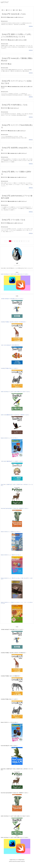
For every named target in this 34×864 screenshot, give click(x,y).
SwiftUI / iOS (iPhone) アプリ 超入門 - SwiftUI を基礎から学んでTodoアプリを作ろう (17, 401)
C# (9, 153)
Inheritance (12, 177)
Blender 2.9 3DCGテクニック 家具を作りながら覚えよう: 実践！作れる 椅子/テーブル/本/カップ (17, 588)
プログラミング (9, 10)
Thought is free (23, 861)
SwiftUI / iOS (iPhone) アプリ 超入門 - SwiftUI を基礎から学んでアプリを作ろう (17, 282)
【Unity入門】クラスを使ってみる (13, 220)
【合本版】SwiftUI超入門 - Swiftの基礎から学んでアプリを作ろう (17, 308)
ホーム (4, 10)
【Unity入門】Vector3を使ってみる (13, 14)
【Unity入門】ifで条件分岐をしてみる (14, 105)
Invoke (10, 63)
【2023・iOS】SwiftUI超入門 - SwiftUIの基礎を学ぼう (17, 354)
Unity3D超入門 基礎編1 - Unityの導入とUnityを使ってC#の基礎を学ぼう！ (17, 331)
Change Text (11, 130)
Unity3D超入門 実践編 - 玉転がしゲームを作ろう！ (17, 378)
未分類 (25, 39)
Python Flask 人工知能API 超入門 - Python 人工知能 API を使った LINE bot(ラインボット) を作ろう (17, 494)
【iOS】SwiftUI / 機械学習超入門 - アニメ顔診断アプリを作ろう (17, 470)
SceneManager (14, 86)
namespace (12, 153)
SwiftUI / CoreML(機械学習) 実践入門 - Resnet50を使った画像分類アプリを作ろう (17, 424)
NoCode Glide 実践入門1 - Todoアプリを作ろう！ (17, 755)
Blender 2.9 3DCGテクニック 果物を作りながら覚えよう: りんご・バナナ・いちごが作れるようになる (17, 612)
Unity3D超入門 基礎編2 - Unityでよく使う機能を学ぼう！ (17, 685)
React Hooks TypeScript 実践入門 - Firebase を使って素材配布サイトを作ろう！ (17, 518)
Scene (10, 86)
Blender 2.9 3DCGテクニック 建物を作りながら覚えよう (17, 541)
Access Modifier (11, 201)
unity (9, 17)
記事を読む (31, 26)
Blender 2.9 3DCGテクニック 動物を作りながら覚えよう (17, 564)
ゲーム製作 (16, 10)
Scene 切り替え (20, 86)
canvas (10, 39)
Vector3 (12, 17)
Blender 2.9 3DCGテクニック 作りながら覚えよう (17, 447)
